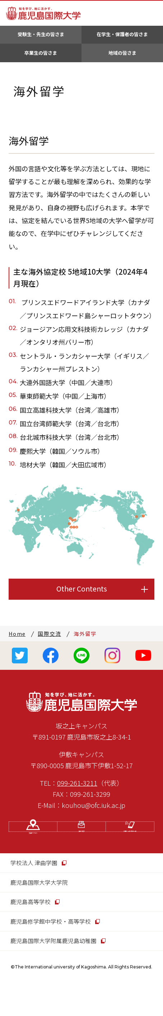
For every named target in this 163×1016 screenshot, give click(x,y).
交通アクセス (33, 843)
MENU (152, 13)
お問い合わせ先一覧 (130, 843)
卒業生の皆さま (40, 52)
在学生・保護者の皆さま (122, 34)
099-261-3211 (77, 782)
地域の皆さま (122, 52)
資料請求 (81, 843)
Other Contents (81, 589)
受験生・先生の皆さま (41, 34)
